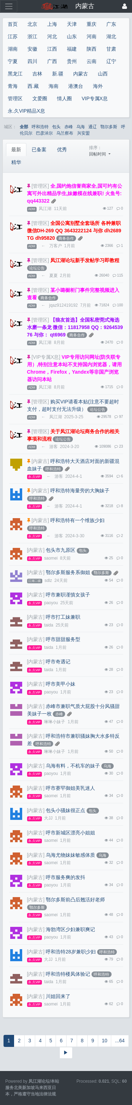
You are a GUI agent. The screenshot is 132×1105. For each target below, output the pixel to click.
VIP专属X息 (95, 98)
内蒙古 (80, 73)
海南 (53, 86)
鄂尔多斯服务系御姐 (68, 572)
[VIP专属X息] (45, 357)
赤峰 (68, 126)
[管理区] (40, 186)
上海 (52, 24)
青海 (13, 86)
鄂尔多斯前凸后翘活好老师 (75, 899)
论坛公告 (37, 268)
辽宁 (111, 61)
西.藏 (33, 86)
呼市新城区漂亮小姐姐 (70, 832)
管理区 (15, 98)
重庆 (91, 24)
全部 (24, 126)
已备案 (39, 149)
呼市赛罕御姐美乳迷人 (70, 788)
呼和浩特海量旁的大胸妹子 (79, 490)
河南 (91, 36)
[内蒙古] (40, 461)
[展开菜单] (8, 6)
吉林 (37, 73)
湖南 (13, 49)
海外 (98, 86)
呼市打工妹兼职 (63, 617)
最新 (16, 149)
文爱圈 (39, 98)
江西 (52, 49)
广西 (52, 61)
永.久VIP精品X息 (26, 111)
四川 (32, 61)
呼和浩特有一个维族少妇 (77, 520)
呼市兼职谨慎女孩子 (68, 594)
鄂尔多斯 (108, 126)
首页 (13, 24)
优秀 (62, 149)
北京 (32, 24)
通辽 (92, 126)
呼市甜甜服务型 (63, 639)
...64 (120, 1040)
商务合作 (66, 238)
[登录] (124, 6)
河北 (52, 36)
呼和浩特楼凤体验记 (68, 974)
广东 (111, 24)
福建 (72, 49)
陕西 (91, 49)
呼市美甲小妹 (60, 684)
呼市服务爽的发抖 (65, 877)
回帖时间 (98, 154)
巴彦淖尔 (44, 133)
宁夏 (13, 61)
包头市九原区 (60, 550)
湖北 (111, 36)
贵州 (72, 61)
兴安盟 (83, 133)
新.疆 (57, 73)
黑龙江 (15, 73)
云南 (91, 61)
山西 (103, 73)
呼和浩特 (40, 126)
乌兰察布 (64, 133)
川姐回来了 (58, 996)
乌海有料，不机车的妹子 (73, 766)
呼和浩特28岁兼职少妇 (71, 951)
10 (104, 1040)
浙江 (32, 36)
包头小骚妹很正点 (65, 810)
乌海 (80, 126)
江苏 (13, 36)
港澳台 (75, 86)
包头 (56, 126)
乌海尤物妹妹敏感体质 (70, 855)
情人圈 (64, 98)
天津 (72, 24)
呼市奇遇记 (58, 661)
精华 (16, 162)
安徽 (32, 49)
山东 (72, 36)
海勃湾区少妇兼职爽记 (70, 929)
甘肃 (111, 49)
